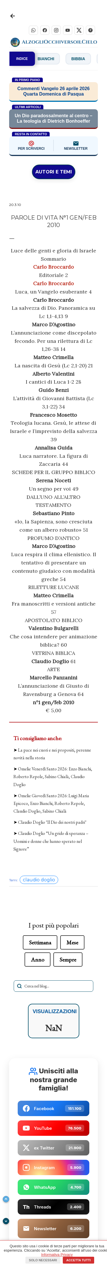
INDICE (22, 59)
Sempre (68, 959)
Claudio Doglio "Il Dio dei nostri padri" (52, 822)
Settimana (40, 942)
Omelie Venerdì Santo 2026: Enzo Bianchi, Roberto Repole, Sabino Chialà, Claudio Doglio (52, 776)
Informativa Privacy (57, 1254)
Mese (72, 942)
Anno (37, 959)
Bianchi (52, 58)
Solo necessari (43, 1260)
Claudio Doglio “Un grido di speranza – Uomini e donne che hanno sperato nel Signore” (50, 841)
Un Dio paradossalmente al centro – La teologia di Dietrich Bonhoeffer (53, 118)
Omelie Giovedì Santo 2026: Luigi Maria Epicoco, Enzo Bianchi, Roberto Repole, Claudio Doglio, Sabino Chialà (51, 803)
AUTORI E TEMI (53, 172)
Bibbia (85, 58)
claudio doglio (39, 880)
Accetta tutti (78, 1260)
